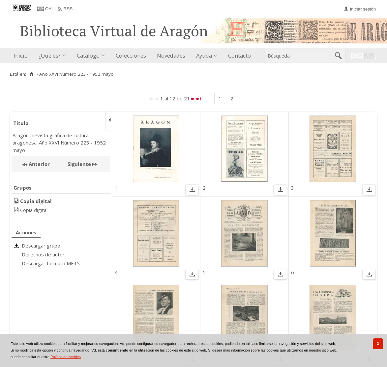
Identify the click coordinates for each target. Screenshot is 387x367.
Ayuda (204, 55)
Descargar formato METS (51, 263)
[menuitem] (22, 55)
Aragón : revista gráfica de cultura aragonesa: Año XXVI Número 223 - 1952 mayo (59, 142)
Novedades (171, 55)
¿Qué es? (50, 55)
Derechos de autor (43, 254)
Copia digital (33, 210)
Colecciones (131, 55)
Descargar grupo (41, 245)
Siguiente (79, 164)
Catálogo (88, 55)
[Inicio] (31, 74)
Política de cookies (65, 357)
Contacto (239, 55)
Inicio (21, 55)
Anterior (38, 164)
